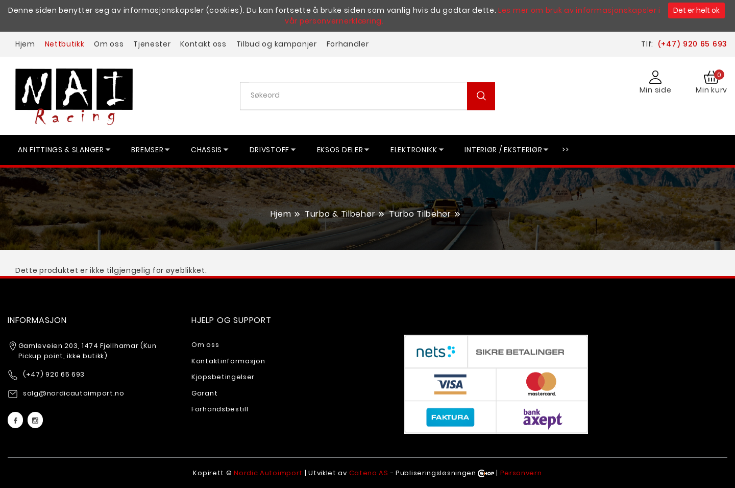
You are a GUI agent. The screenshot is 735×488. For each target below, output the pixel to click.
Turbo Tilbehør (420, 214)
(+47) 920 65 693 (692, 44)
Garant (204, 393)
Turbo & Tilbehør (340, 214)
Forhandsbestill (220, 409)
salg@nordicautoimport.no (74, 393)
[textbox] (371, 95)
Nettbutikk (65, 44)
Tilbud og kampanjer (276, 44)
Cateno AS (368, 473)
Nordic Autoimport (268, 473)
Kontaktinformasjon (228, 361)
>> (565, 150)
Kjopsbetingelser (223, 377)
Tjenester (151, 44)
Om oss (109, 44)
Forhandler (348, 44)
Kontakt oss (203, 44)
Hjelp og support (231, 320)
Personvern (521, 473)
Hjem (25, 44)
